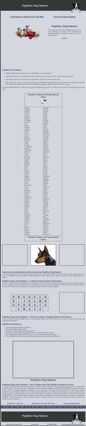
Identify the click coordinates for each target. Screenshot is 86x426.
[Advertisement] (43, 55)
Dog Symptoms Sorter (62, 386)
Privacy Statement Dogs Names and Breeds (73, 424)
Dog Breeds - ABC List (15, 403)
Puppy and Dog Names (72, 403)
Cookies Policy (35, 424)
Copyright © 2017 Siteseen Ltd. (14, 424)
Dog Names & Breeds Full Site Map (27, 17)
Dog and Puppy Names (64, 17)
